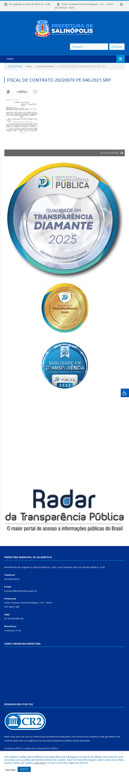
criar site (24, 736)
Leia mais (40, 762)
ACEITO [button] (24, 769)
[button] (109, 153)
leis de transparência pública (58, 740)
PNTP (18, 748)
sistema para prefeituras (45, 736)
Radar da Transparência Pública (41, 748)
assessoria (82, 736)
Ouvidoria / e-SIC (12, 630)
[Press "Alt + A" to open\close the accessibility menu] (125, 393)
